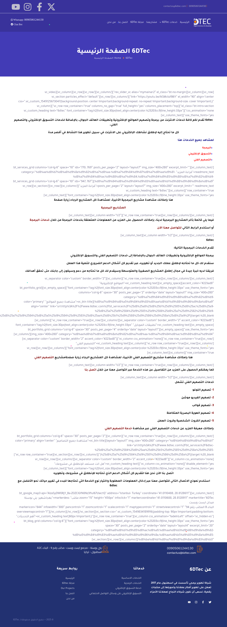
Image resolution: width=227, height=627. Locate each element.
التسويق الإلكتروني (199, 154)
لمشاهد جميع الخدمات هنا (196, 140)
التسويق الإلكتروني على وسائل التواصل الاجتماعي (115, 593)
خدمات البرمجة (40, 220)
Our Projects (67, 588)
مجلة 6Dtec (68, 583)
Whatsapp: (28, 19)
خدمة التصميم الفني (118, 428)
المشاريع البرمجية (113, 207)
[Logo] (203, 22)
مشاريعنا (151, 22)
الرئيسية (184, 22)
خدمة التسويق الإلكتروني (128, 588)
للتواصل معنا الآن (169, 228)
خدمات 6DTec (169, 22)
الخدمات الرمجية (132, 583)
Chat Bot (17, 24)
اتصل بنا (123, 22)
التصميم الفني (202, 160)
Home (117, 58)
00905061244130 (180, 548)
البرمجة (206, 148)
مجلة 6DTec (137, 22)
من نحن (111, 22)
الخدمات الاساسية (131, 578)
